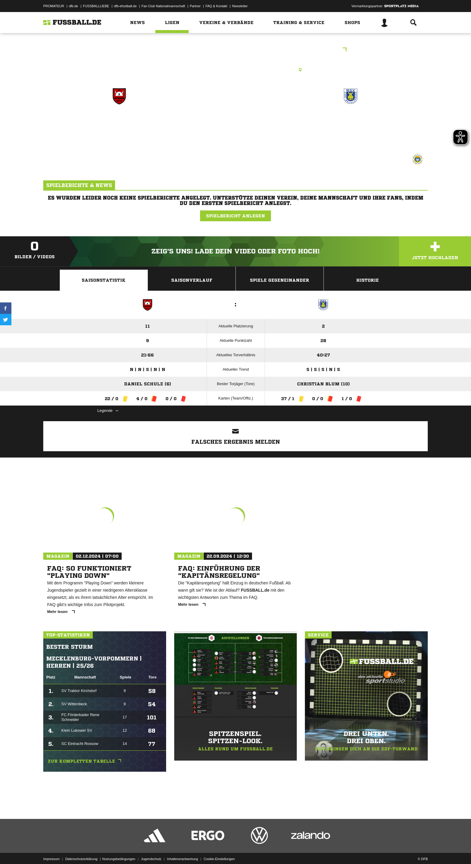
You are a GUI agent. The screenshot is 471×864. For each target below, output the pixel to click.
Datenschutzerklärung (81, 850)
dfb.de (73, 6)
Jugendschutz (151, 850)
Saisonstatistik (104, 280)
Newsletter (240, 6)
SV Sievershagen (119, 122)
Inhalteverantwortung (182, 850)
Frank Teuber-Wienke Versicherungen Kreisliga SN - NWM (236, 50)
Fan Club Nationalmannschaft (163, 6)
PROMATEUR (53, 6)
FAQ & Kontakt (216, 6)
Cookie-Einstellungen (219, 850)
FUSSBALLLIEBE (96, 6)
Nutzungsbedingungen (118, 850)
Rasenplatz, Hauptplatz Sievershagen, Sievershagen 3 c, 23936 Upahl (235, 69)
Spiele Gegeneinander (279, 280)
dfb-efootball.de (125, 6)
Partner (195, 6)
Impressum (51, 850)
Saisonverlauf (191, 280)
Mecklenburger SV (350, 122)
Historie (367, 280)
